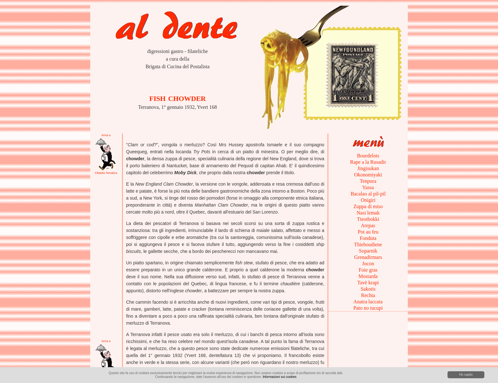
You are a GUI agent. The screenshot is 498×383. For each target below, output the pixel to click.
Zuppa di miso (368, 206)
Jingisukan (368, 168)
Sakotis (368, 289)
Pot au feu (368, 231)
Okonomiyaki (368, 174)
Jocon (368, 263)
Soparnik (368, 251)
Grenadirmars (368, 257)
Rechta (368, 295)
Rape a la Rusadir (367, 162)
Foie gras (368, 270)
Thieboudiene (368, 244)
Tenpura (368, 181)
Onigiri (368, 200)
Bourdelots (368, 155)
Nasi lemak (368, 212)
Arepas (368, 225)
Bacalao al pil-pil (368, 193)
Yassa (368, 187)
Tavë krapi (368, 282)
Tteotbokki (368, 219)
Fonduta (368, 238)
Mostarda (368, 276)
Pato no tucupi (368, 308)
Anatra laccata (368, 301)
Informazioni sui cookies (280, 377)
